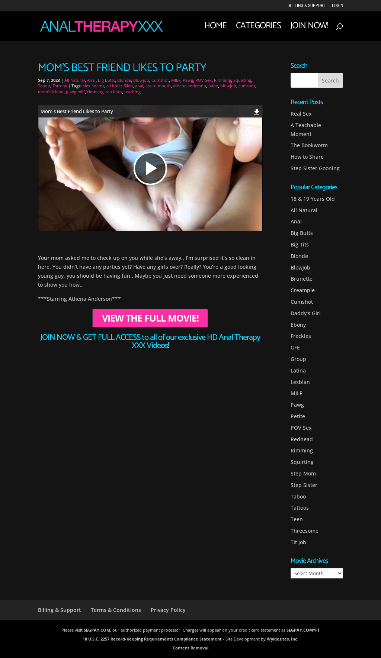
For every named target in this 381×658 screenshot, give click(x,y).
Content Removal (190, 648)
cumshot (246, 85)
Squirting (242, 80)
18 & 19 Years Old (313, 198)
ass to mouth (158, 85)
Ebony (298, 324)
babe (213, 85)
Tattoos (59, 85)
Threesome (304, 530)
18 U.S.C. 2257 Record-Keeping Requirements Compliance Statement (152, 639)
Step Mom (303, 473)
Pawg (188, 80)
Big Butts (106, 80)
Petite (298, 416)
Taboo (44, 85)
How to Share (307, 156)
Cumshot (160, 80)
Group (298, 358)
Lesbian (300, 382)
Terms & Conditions (116, 609)
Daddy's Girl (306, 313)
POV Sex (203, 80)
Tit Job (298, 542)
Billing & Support (307, 5)
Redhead (302, 439)
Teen (297, 519)
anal (139, 85)
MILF (175, 80)
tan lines (114, 91)
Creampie (303, 290)
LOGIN (337, 5)
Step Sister (304, 484)
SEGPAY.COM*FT (303, 630)
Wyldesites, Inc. (282, 639)
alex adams (93, 85)
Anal (91, 80)
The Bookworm (309, 145)
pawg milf (75, 91)
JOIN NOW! (309, 28)
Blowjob (141, 80)
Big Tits (300, 244)
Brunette (302, 278)
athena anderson (189, 85)
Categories (258, 28)
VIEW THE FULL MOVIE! (150, 318)
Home (215, 28)
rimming (95, 91)
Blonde (124, 80)
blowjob (228, 85)
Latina (298, 370)
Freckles (301, 335)
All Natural (74, 80)
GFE (295, 347)
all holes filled (119, 85)
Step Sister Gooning (315, 168)
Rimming (222, 80)
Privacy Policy (168, 609)
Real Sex (301, 113)
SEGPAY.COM (97, 630)
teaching (132, 91)
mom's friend (51, 91)
